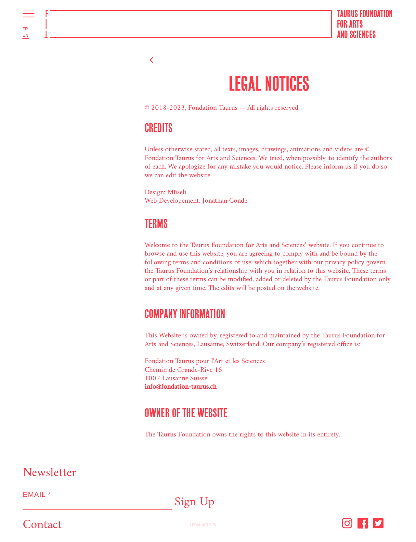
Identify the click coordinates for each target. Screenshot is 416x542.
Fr (25, 29)
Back (163, 61)
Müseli (176, 192)
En (25, 35)
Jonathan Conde (224, 201)
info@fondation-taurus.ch (180, 387)
